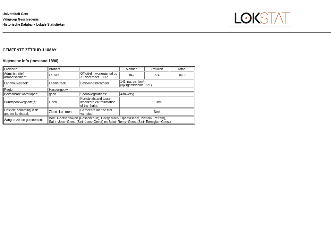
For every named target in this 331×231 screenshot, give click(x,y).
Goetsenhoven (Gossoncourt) (78, 118)
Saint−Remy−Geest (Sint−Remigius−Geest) (139, 122)
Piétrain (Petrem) (153, 118)
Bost (52, 118)
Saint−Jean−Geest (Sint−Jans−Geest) (76, 122)
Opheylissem (130, 118)
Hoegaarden (110, 118)
